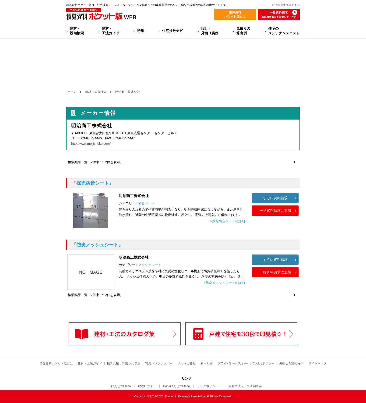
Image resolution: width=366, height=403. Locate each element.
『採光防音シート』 (93, 183)
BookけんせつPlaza (176, 386)
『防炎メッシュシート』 (97, 244)
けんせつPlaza (121, 386)
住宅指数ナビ (172, 31)
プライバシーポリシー (233, 363)
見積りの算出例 (243, 30)
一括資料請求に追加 (275, 210)
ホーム (72, 92)
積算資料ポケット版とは (56, 363)
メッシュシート (149, 265)
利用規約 (207, 363)
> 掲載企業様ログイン (286, 5)
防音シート (146, 203)
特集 (140, 31)
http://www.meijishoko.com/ (91, 143)
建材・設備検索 (77, 30)
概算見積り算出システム (123, 363)
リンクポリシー (207, 386)
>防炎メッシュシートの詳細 (224, 283)
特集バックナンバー (158, 363)
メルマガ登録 (186, 363)
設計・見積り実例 (209, 30)
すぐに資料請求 (275, 198)
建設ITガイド (147, 386)
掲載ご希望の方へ (291, 363)
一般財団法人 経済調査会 (243, 386)
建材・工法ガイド (110, 30)
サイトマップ (317, 363)
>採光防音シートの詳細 (227, 221)
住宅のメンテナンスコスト (284, 30)
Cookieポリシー (263, 363)
